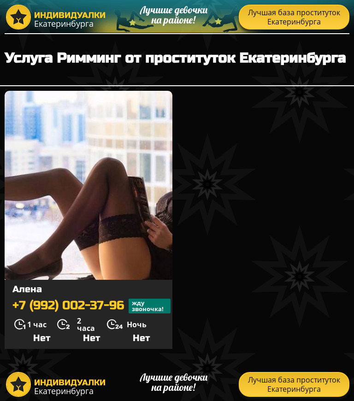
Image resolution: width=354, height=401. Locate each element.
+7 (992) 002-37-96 (91, 306)
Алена (27, 289)
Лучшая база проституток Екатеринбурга (294, 17)
